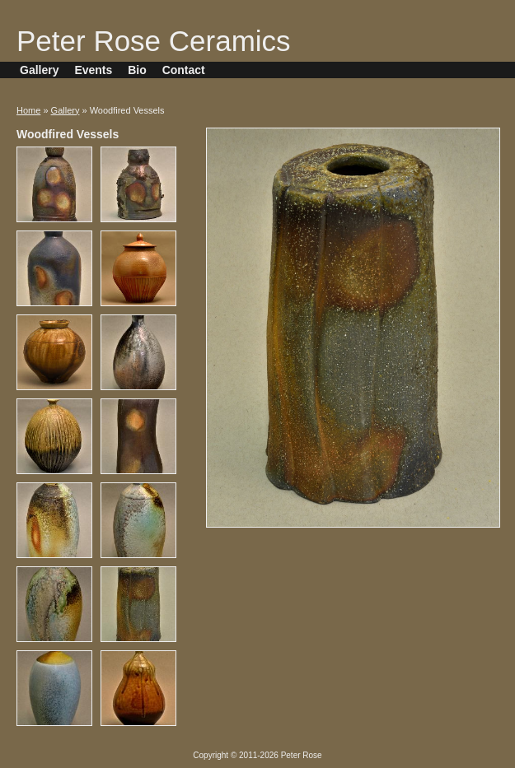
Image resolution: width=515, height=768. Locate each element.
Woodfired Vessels (67, 134)
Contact (183, 70)
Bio (137, 70)
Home (28, 110)
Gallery (39, 70)
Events (93, 70)
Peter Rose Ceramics (153, 41)
